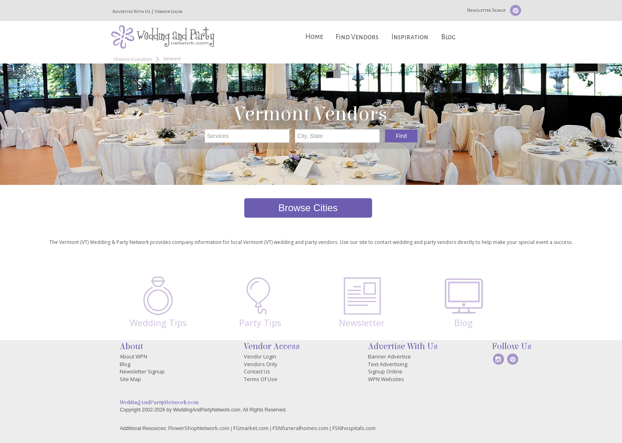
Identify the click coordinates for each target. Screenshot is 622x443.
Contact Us (257, 371)
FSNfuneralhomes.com (300, 428)
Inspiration (409, 37)
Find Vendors (357, 37)
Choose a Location (133, 59)
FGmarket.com (251, 428)
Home (314, 36)
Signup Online (385, 371)
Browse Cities (308, 207)
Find (401, 136)
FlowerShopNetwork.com (198, 428)
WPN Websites (386, 379)
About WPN (133, 356)
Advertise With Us (131, 11)
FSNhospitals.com (354, 428)
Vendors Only (260, 364)
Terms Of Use (260, 379)
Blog (448, 37)
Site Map (130, 379)
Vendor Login (168, 11)
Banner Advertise (389, 356)
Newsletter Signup (486, 10)
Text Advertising (387, 364)
